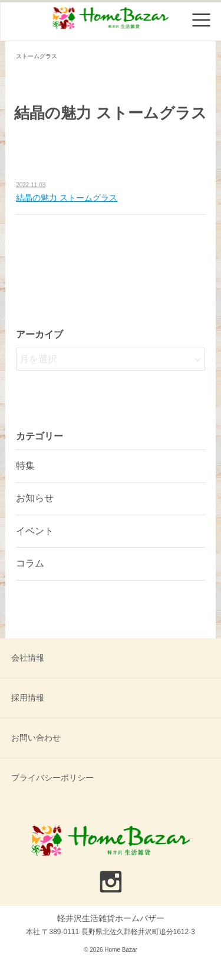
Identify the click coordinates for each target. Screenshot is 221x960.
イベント (35, 531)
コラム (30, 563)
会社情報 (27, 657)
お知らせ (35, 498)
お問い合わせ (36, 737)
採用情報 (27, 697)
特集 (25, 466)
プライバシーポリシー (52, 777)
